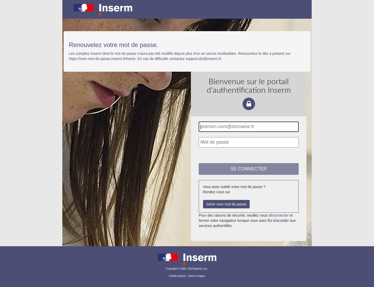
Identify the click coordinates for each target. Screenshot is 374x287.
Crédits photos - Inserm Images (187, 276)
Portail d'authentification (187, 13)
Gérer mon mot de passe (226, 204)
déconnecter (279, 215)
